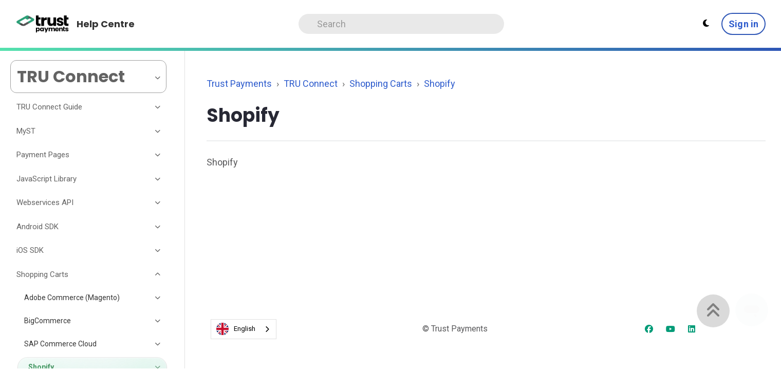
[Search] (401, 24)
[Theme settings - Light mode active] (706, 23)
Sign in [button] (743, 23)
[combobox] (243, 329)
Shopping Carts (380, 83)
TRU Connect (311, 83)
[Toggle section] (158, 107)
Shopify (439, 83)
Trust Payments (239, 83)
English (235, 329)
